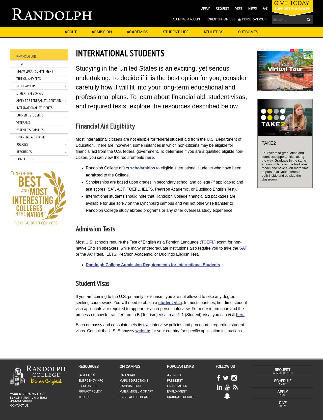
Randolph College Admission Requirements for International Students (153, 265)
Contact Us (24, 159)
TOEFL (207, 242)
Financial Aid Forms (30, 137)
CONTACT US (19, 405)
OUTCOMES (248, 32)
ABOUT (71, 32)
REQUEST (222, 8)
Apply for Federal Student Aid (38, 100)
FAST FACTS (86, 375)
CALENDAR (127, 375)
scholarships (142, 168)
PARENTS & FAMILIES (221, 19)
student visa (170, 303)
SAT (243, 248)
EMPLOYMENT (177, 391)
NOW (282, 393)
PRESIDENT (175, 380)
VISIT (238, 8)
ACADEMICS (137, 32)
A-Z (265, 8)
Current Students (29, 115)
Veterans (23, 122)
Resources (24, 151)
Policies (22, 144)
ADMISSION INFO (282, 371)
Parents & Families (29, 130)
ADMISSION (102, 32)
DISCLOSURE (87, 386)
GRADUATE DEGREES (181, 397)
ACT (91, 254)
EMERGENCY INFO (90, 380)
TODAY (282, 404)
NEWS (252, 8)
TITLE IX (84, 397)
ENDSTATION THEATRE (135, 397)
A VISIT (282, 382)
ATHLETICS (213, 32)
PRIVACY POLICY (90, 391)
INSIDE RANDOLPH (254, 19)
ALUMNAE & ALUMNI (187, 19)
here (149, 157)
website (143, 331)
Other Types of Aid (30, 93)
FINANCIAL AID (177, 386)
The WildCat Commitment (34, 71)
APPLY (205, 8)
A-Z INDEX (174, 375)
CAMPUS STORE (131, 386)
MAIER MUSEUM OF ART (136, 391)
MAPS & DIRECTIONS (134, 380)
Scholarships (26, 86)
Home (20, 64)
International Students (34, 108)
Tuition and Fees (28, 78)
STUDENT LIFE (176, 32)
